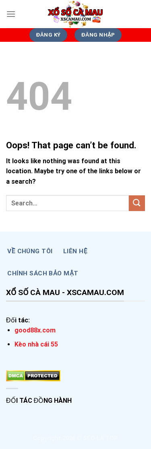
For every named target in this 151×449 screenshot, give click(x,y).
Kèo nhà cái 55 (36, 344)
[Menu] (11, 14)
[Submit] (137, 203)
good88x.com (35, 330)
